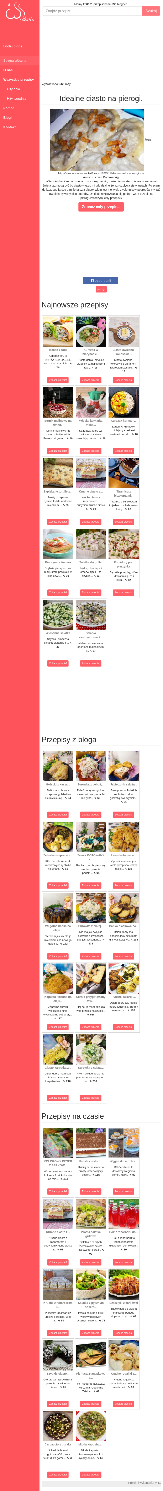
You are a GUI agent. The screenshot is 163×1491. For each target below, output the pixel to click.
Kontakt (9, 127)
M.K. (158, 1482)
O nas (7, 70)
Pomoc (8, 108)
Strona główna (14, 60)
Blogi (7, 117)
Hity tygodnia (14, 98)
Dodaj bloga (12, 46)
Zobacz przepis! (58, 380)
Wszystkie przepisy (18, 79)
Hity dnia (11, 89)
